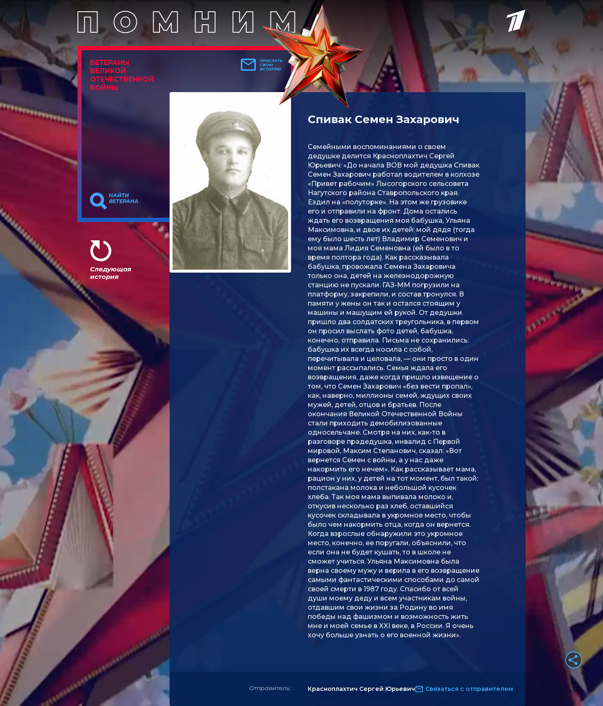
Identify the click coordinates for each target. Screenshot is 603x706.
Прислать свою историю (271, 65)
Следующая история (110, 273)
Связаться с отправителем (469, 689)
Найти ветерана (124, 198)
